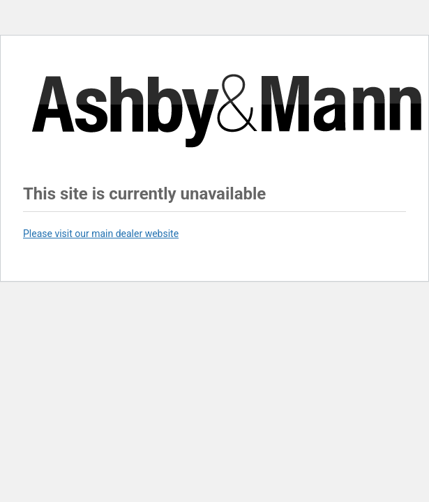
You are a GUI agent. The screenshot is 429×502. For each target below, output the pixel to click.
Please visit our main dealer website (101, 233)
